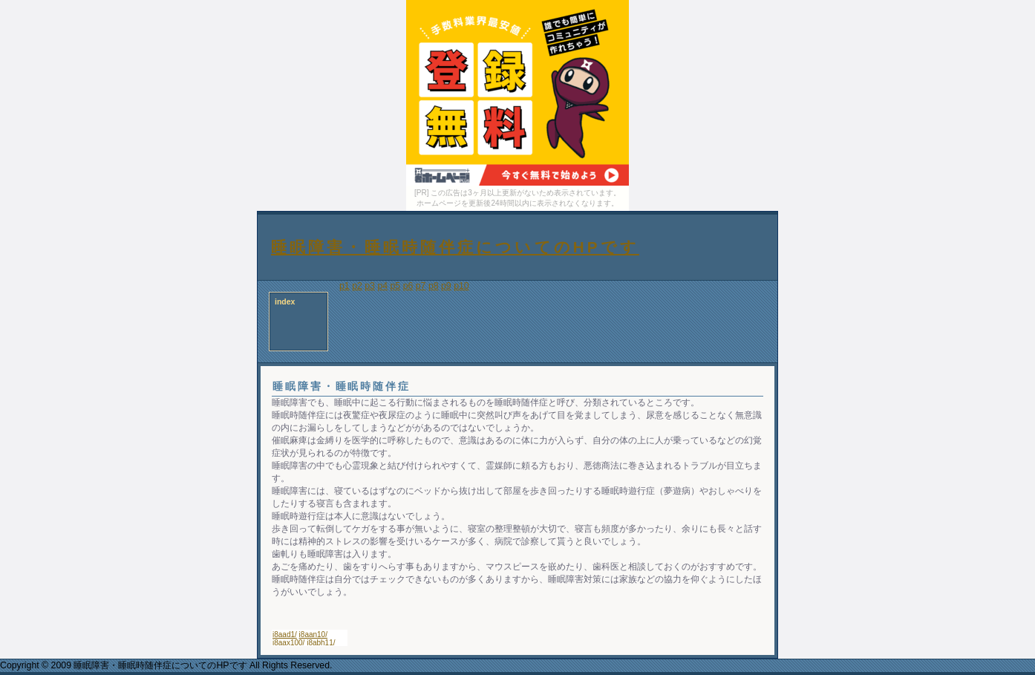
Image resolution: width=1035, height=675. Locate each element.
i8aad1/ (284, 634)
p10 (461, 286)
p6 (408, 286)
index (285, 302)
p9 (446, 286)
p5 (396, 286)
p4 (382, 286)
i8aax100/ (288, 643)
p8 (433, 286)
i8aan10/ (313, 634)
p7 (421, 286)
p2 (357, 286)
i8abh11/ (321, 643)
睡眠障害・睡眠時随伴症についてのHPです (455, 246)
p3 (370, 286)
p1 (344, 286)
